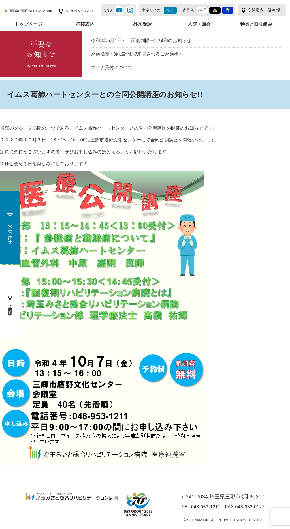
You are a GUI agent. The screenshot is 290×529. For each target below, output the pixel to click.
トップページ (28, 24)
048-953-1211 (80, 11)
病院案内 (85, 24)
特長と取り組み (256, 24)
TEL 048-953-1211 (201, 507)
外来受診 (142, 24)
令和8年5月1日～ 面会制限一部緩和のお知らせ (141, 40)
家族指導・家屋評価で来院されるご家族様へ (137, 53)
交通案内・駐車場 (264, 10)
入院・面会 (199, 24)
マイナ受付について (112, 67)
